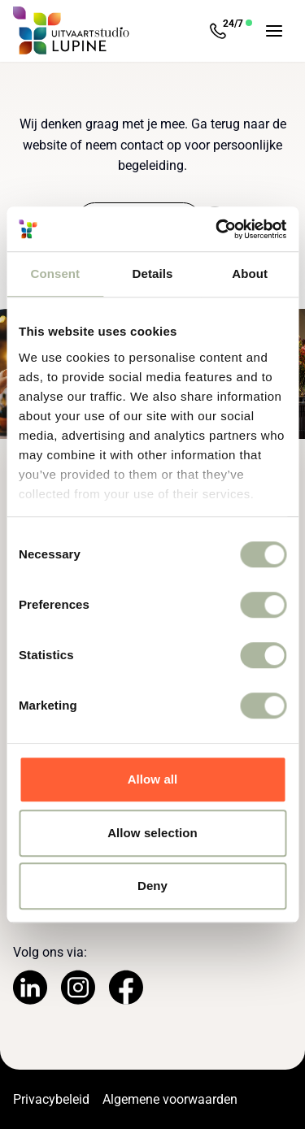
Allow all (153, 779)
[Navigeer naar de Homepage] (71, 31)
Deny (152, 885)
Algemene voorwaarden (169, 1099)
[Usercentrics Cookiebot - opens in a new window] (217, 229)
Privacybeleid (51, 1099)
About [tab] (250, 273)
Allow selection (152, 833)
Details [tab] (153, 273)
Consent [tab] (55, 273)
